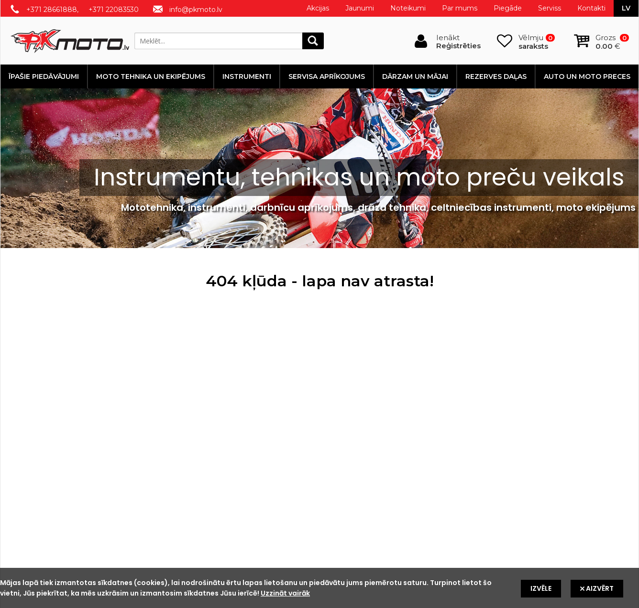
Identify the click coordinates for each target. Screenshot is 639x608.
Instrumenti (246, 76)
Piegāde (508, 8)
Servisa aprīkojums (326, 76)
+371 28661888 (51, 9)
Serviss (549, 8)
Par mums (459, 8)
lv (626, 8)
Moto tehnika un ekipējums (150, 76)
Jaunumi (359, 8)
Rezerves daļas (496, 76)
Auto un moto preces (587, 76)
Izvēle (540, 588)
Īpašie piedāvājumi (44, 76)
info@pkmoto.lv (195, 9)
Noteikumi (408, 8)
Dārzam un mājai (415, 76)
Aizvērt (597, 588)
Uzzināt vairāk (285, 593)
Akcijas (318, 8)
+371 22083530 (113, 9)
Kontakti (591, 8)
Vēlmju (536, 41)
